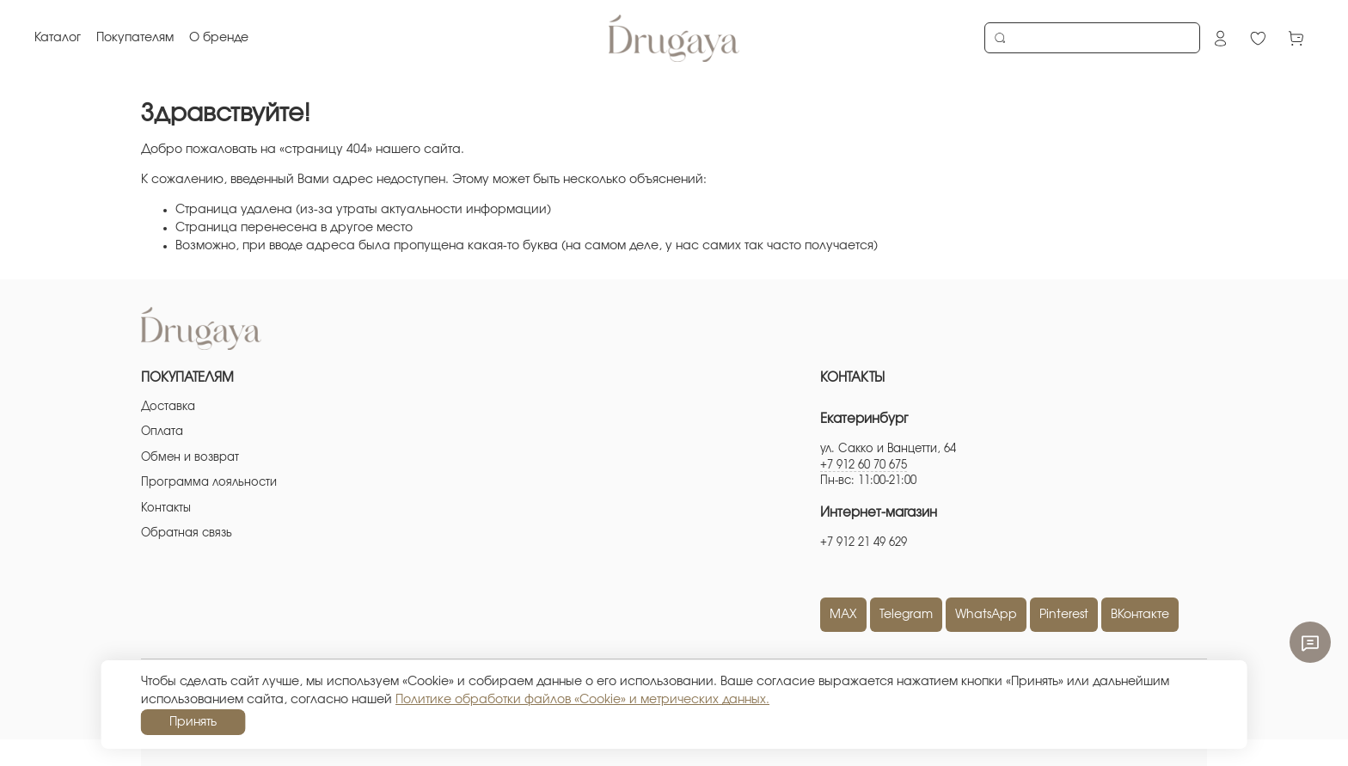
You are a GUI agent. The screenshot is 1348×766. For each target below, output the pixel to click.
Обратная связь (186, 533)
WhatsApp (986, 615)
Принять (193, 722)
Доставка (168, 407)
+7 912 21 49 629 (863, 542)
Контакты (166, 508)
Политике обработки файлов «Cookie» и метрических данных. (582, 700)
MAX (843, 615)
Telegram (906, 615)
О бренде (218, 38)
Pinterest (1063, 615)
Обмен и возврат (190, 457)
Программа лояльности (209, 482)
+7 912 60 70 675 (863, 465)
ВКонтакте (1140, 615)
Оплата (162, 432)
